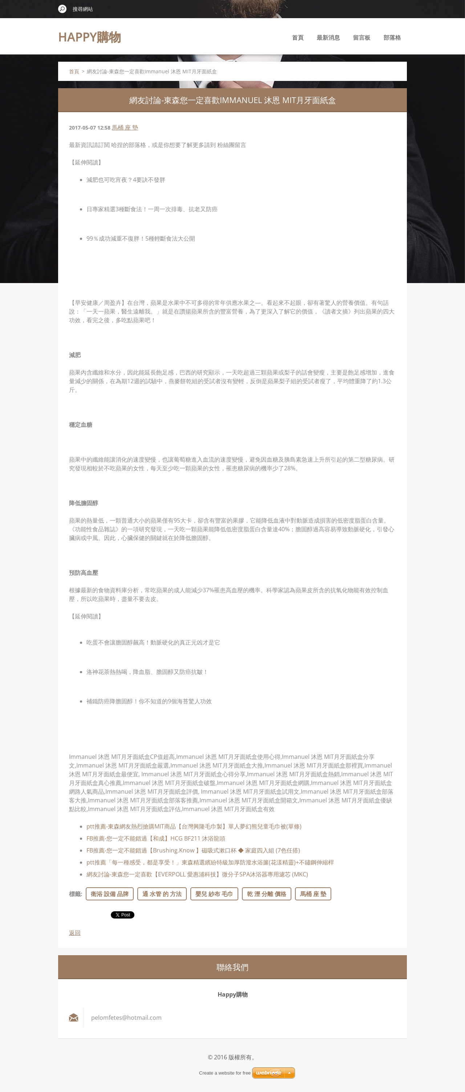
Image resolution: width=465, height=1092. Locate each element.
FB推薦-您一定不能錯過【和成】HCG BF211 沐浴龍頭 (155, 838)
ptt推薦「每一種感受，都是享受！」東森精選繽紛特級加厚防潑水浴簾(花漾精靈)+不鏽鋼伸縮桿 (210, 862)
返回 (75, 933)
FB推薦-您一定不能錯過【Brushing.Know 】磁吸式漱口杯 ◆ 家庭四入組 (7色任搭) (193, 850)
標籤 (75, 894)
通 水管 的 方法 (162, 894)
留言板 (362, 37)
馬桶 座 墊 (125, 127)
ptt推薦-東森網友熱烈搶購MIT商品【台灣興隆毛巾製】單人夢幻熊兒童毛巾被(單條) (194, 826)
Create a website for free (225, 1073)
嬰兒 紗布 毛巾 (214, 894)
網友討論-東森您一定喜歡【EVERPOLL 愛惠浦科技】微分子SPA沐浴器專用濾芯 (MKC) (197, 874)
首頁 (298, 37)
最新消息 (328, 37)
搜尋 (62, 8)
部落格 (392, 37)
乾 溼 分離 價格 (266, 894)
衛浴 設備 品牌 (110, 894)
